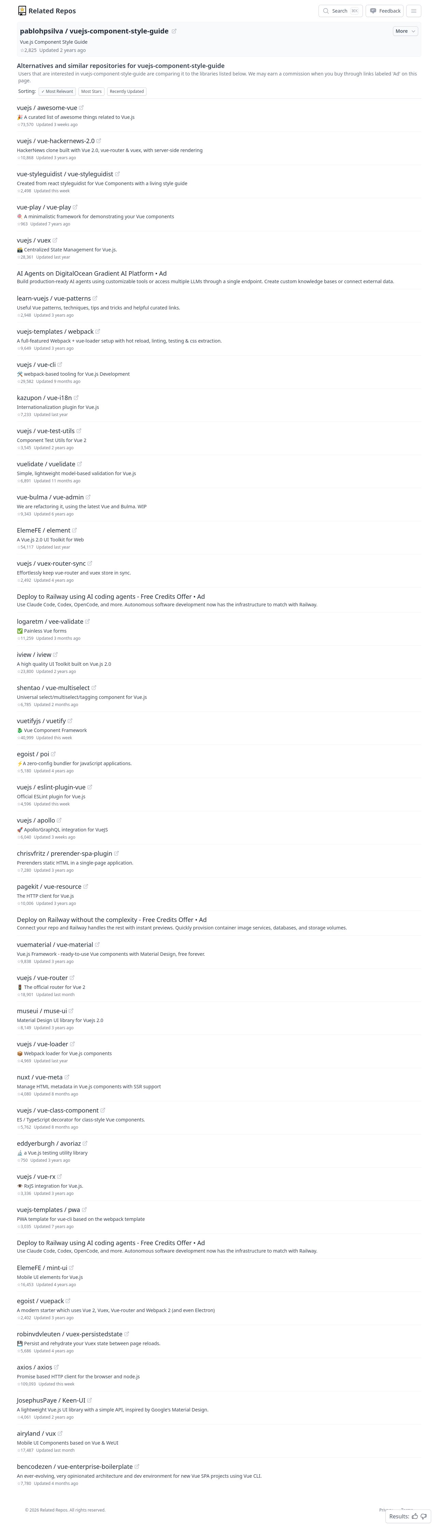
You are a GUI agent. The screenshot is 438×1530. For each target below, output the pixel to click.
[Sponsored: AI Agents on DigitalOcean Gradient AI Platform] (219, 276)
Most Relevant (57, 91)
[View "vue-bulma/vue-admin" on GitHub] (88, 497)
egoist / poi (33, 754)
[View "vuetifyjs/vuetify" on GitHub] (70, 720)
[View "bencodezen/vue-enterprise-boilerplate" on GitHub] (137, 1466)
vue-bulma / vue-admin (50, 497)
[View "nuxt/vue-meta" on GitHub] (67, 1077)
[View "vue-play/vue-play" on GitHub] (75, 207)
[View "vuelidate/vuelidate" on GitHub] (79, 464)
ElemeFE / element (44, 530)
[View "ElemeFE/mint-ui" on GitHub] (71, 1267)
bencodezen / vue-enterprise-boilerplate (75, 1466)
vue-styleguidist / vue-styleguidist (65, 174)
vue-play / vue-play (44, 207)
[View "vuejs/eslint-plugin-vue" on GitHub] (90, 787)
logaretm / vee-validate (50, 621)
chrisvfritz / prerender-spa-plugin (64, 853)
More (406, 31)
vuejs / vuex (34, 240)
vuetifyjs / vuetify (41, 721)
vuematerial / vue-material (55, 944)
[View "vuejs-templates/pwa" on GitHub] (84, 1209)
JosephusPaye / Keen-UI (51, 1400)
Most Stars (91, 91)
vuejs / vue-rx (36, 1176)
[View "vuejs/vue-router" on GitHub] (72, 977)
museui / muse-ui (42, 1011)
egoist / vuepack (40, 1301)
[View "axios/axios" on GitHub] (56, 1367)
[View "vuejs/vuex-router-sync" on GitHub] (90, 563)
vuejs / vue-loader (42, 1044)
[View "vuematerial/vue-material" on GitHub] (97, 944)
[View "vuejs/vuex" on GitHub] (55, 240)
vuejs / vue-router (42, 978)
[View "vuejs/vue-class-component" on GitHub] (102, 1110)
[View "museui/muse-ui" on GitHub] (71, 1011)
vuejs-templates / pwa (48, 1209)
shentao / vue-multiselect (53, 688)
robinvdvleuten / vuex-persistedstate (70, 1334)
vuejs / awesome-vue (47, 108)
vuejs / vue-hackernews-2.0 (56, 141)
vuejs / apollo (36, 820)
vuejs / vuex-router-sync (51, 563)
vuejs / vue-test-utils (46, 431)
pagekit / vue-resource (49, 886)
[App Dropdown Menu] (413, 11)
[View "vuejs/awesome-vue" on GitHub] (81, 107)
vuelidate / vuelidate (46, 464)
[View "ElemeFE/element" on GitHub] (74, 530)
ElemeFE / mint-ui (42, 1268)
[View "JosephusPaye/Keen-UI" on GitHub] (89, 1400)
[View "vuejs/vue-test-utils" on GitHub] (79, 430)
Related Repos (52, 10)
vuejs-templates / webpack (55, 331)
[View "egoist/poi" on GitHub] (53, 754)
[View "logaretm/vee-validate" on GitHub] (87, 621)
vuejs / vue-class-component (58, 1110)
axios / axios (35, 1367)
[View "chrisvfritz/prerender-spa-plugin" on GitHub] (116, 853)
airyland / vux (36, 1433)
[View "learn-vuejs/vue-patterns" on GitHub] (95, 298)
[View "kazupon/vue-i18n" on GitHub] (76, 397)
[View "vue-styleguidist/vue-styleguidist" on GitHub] (117, 174)
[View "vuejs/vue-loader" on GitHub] (72, 1044)
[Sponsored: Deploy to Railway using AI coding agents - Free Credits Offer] (219, 600)
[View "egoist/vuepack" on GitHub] (68, 1301)
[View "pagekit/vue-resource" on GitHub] (85, 886)
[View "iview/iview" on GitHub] (55, 654)
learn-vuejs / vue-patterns (54, 298)
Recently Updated (127, 91)
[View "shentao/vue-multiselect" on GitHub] (94, 687)
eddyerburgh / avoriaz (49, 1143)
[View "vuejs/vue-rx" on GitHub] (59, 1176)
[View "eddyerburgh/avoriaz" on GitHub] (85, 1143)
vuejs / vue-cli (36, 364)
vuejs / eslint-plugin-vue (51, 787)
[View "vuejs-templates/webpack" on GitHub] (97, 331)
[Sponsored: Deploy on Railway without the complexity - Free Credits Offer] (219, 923)
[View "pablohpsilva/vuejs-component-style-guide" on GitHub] (174, 31)
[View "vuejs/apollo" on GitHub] (59, 820)
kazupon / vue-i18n (44, 398)
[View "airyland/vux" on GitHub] (60, 1433)
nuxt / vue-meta (40, 1077)
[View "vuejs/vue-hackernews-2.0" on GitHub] (98, 140)
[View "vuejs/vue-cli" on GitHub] (59, 364)
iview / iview (34, 654)
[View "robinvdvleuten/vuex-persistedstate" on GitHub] (126, 1334)
